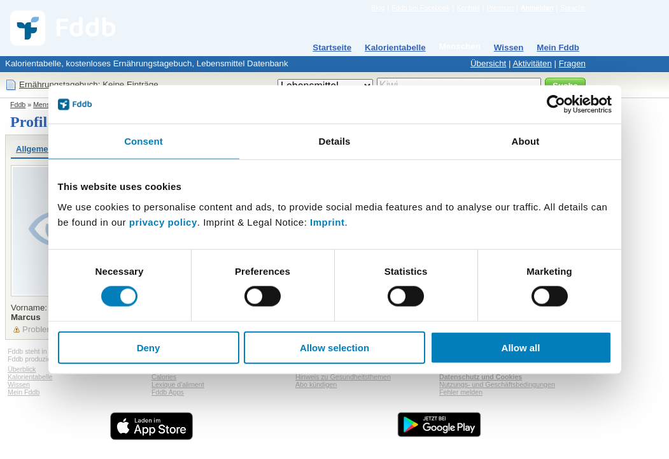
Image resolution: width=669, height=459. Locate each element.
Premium (500, 7)
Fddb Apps (167, 392)
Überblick (22, 369)
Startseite (332, 47)
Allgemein (35, 149)
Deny (148, 347)
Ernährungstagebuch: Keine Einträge (88, 84)
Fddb (17, 104)
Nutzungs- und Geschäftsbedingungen (497, 384)
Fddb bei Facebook (420, 7)
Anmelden (537, 7)
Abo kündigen (316, 384)
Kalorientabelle (395, 47)
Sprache (573, 7)
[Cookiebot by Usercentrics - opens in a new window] (556, 104)
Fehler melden (460, 392)
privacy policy (163, 221)
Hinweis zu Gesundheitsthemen (343, 377)
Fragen (572, 63)
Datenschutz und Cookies (480, 377)
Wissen (509, 47)
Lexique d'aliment (177, 384)
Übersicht (488, 63)
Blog (377, 7)
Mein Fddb (558, 47)
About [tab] (526, 141)
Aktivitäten (532, 63)
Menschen (460, 46)
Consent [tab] (143, 141)
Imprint (327, 221)
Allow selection (334, 347)
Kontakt (467, 7)
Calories (163, 377)
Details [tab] (335, 141)
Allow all (521, 347)
